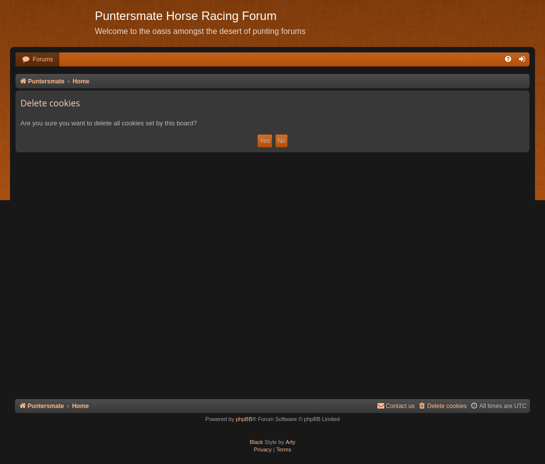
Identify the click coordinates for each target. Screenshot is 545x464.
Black (256, 442)
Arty (290, 442)
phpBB (244, 419)
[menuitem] (37, 59)
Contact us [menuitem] (396, 406)
